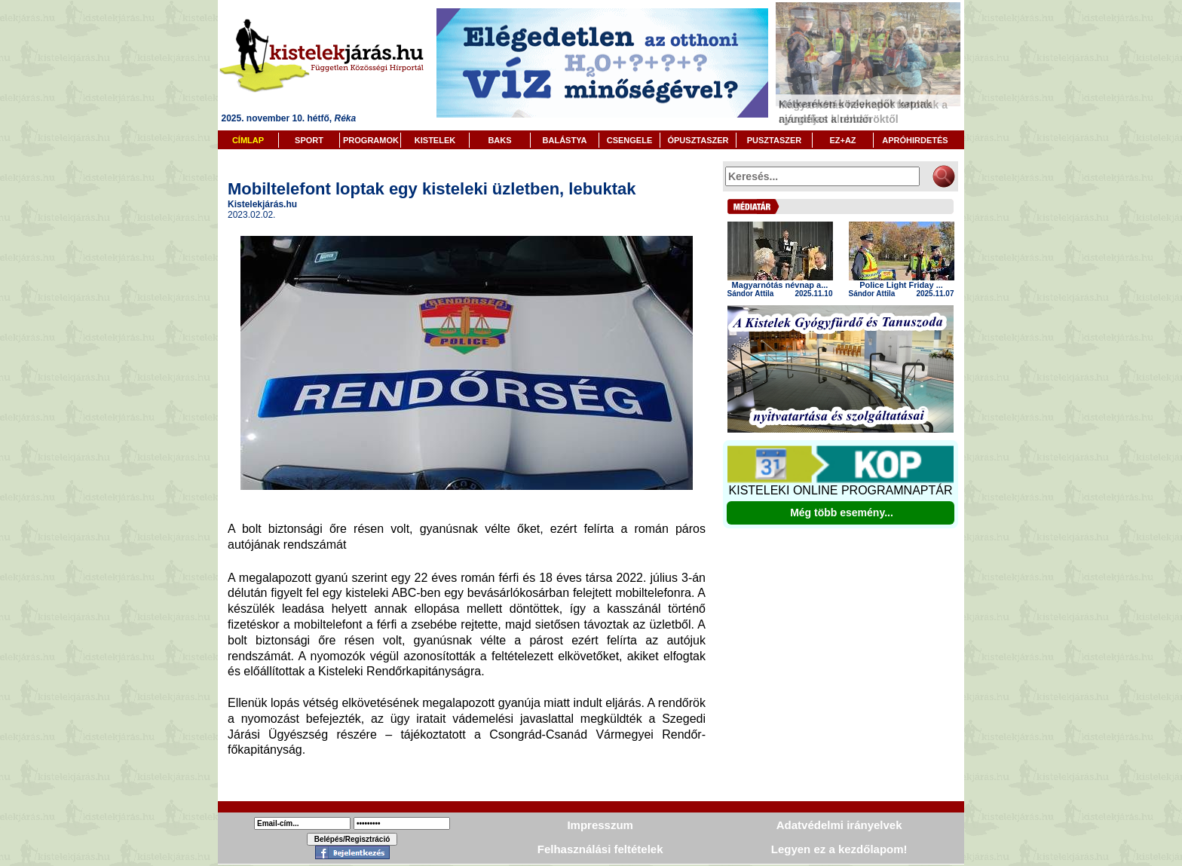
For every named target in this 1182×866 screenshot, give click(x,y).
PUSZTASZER (774, 140)
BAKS (499, 140)
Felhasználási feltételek (600, 849)
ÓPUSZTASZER (697, 140)
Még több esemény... (841, 512)
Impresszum (600, 825)
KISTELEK (435, 140)
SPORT (309, 140)
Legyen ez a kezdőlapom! (839, 849)
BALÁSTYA (565, 140)
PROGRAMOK (371, 140)
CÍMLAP (248, 140)
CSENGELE (630, 140)
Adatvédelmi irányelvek (839, 825)
